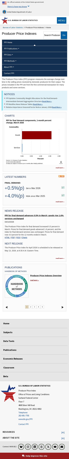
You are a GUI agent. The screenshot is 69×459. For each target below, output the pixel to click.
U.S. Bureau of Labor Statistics (23, 20)
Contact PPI (23, 424)
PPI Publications (11, 48)
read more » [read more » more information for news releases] (60, 258)
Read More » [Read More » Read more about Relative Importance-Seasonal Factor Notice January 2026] (57, 107)
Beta (5, 376)
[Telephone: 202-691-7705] (34, 414)
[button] (63, 432)
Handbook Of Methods (16, 271)
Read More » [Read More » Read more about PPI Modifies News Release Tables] (38, 104)
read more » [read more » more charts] (60, 168)
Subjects (7, 332)
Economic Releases (13, 358)
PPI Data (7, 54)
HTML (7, 237)
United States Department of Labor (17, 12)
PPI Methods (9, 61)
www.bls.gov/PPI (25, 419)
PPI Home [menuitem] (8, 42)
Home (6, 323)
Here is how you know (17, 6)
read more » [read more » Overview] (34, 280)
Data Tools (8, 341)
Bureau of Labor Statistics (13, 27)
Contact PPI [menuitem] (9, 73)
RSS (18, 237)
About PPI (8, 67)
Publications (9, 350)
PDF (13, 237)
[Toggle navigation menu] (61, 20)
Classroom (8, 367)
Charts (24, 237)
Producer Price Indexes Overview (46, 276)
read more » (60, 202)
